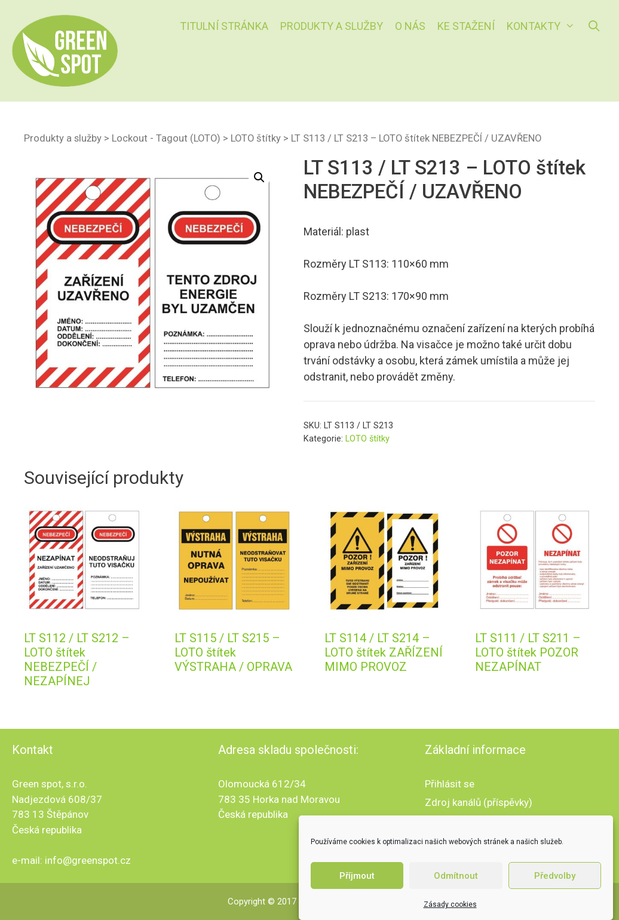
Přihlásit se (449, 784)
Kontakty (544, 26)
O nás (410, 26)
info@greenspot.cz (88, 860)
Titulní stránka (224, 26)
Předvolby (554, 875)
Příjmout (357, 875)
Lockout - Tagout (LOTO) (166, 138)
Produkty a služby (331, 26)
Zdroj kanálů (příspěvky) (478, 802)
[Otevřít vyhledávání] (594, 26)
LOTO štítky (256, 138)
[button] (259, 177)
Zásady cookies (450, 904)
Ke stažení (466, 26)
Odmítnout (456, 875)
